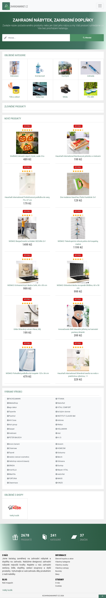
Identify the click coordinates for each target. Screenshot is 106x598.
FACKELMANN (14, 399)
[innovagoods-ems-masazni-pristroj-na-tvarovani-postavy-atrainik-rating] (78, 303)
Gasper (10, 429)
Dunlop (59, 466)
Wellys (59, 425)
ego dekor (12, 407)
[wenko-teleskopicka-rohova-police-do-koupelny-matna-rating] (78, 215)
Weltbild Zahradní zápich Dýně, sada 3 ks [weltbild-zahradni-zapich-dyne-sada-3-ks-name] (27, 156)
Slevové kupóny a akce (64, 559)
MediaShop (12, 403)
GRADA (11, 466)
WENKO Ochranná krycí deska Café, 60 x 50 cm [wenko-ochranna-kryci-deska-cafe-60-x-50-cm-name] (27, 285)
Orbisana (60, 461)
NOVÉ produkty (12, 118)
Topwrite (11, 412)
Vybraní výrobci (13, 391)
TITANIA (59, 399)
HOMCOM (60, 448)
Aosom (59, 444)
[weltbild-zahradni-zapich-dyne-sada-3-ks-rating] (27, 130)
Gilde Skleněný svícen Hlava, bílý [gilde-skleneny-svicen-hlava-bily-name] (27, 329)
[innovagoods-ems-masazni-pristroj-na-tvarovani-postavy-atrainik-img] (78, 316)
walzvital (60, 474)
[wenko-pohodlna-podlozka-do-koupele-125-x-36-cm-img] (27, 360)
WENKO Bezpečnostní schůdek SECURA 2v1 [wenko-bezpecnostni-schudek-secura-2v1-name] (27, 241)
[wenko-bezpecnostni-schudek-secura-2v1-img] (27, 228)
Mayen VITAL (61, 470)
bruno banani (13, 444)
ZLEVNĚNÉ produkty (15, 106)
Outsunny (60, 453)
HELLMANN (61, 429)
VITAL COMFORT (63, 407)
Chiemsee (12, 448)
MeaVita (11, 474)
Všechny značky (61, 565)
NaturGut (60, 403)
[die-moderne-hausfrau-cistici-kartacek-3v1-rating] (78, 171)
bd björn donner (62, 412)
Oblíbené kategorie (15, 55)
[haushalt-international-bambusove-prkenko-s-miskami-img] (78, 143)
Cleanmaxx (12, 483)
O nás (57, 583)
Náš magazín (7, 583)
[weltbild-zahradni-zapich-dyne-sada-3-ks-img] (27, 143)
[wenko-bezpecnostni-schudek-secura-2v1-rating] (27, 215)
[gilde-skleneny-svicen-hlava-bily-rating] (27, 303)
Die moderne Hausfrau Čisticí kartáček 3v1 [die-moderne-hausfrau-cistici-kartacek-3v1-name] (78, 197)
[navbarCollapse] (100, 6)
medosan (11, 433)
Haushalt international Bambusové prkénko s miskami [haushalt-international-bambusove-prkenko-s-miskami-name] (78, 156)
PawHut (11, 416)
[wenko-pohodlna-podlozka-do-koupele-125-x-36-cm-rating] (27, 347)
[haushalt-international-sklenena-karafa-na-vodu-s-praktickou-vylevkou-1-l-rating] (78, 347)
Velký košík (7, 590)
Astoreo (59, 420)
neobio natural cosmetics (18, 457)
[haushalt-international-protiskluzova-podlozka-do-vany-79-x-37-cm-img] (27, 184)
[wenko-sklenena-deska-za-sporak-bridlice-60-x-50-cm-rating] (78, 259)
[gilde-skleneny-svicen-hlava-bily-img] (27, 316)
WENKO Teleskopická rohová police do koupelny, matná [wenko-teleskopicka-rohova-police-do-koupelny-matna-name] (78, 242)
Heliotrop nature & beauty (18, 461)
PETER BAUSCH (14, 437)
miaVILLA (12, 470)
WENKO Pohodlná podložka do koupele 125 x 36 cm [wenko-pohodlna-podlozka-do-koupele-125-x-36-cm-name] (27, 373)
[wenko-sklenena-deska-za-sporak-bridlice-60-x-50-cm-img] (78, 272)
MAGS (58, 478)
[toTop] (102, 596)
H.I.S (58, 437)
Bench (58, 457)
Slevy (57, 574)
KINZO (59, 483)
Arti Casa (11, 420)
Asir (58, 433)
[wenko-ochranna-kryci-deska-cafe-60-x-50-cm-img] (27, 272)
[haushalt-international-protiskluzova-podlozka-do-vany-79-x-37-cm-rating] (27, 171)
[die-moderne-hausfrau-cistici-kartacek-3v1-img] (78, 184)
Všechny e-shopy (62, 568)
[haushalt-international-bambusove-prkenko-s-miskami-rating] (78, 130)
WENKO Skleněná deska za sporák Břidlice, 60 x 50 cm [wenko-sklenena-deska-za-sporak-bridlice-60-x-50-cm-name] (78, 286)
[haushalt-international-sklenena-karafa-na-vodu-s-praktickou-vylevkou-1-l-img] (78, 360)
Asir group (12, 425)
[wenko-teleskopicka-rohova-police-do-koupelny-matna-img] (78, 228)
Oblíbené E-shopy (13, 494)
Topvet (10, 453)
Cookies (58, 586)
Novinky (58, 571)
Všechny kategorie (62, 562)
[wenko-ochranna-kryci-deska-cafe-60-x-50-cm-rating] (27, 259)
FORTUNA (12, 478)
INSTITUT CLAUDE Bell (65, 416)
